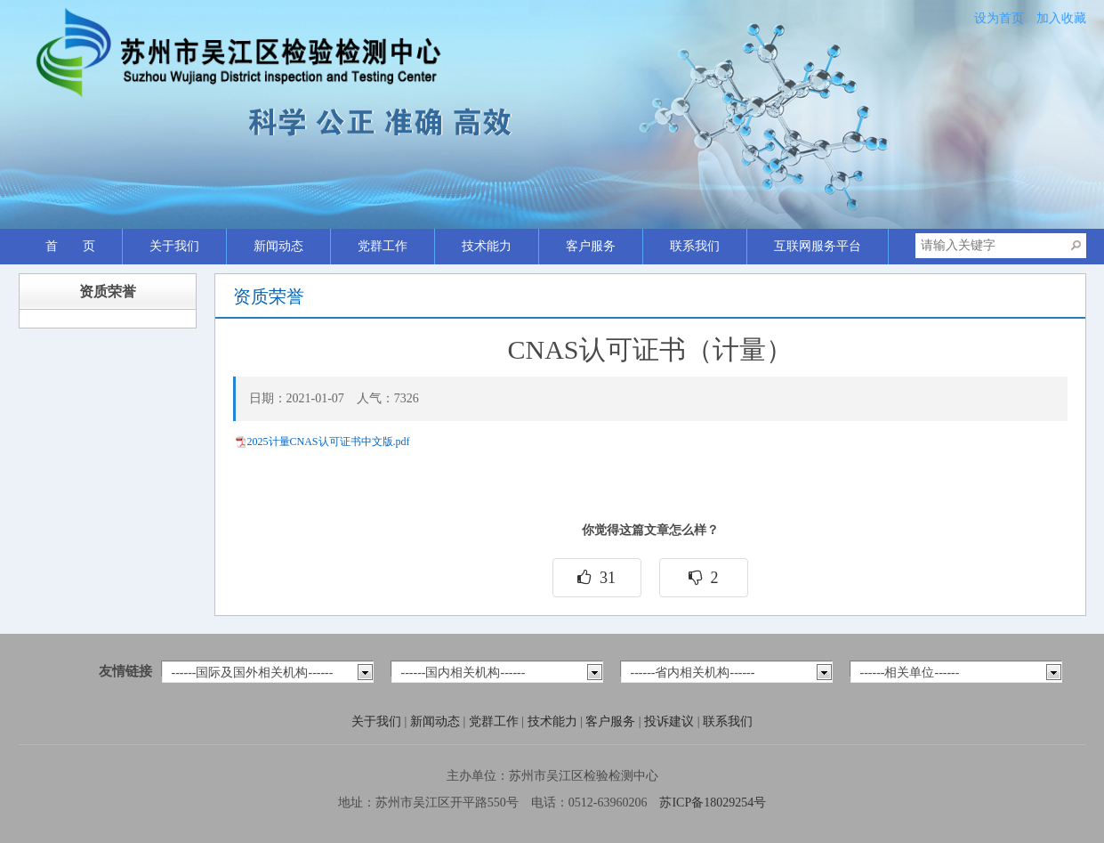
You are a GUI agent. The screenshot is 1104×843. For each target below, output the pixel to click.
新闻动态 (278, 246)
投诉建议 (670, 721)
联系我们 (695, 246)
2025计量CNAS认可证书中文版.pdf (328, 441)
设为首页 (999, 18)
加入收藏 (1061, 18)
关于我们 (174, 246)
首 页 (70, 246)
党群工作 (382, 246)
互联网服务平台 (817, 246)
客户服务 (591, 246)
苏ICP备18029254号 (712, 802)
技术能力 (487, 246)
